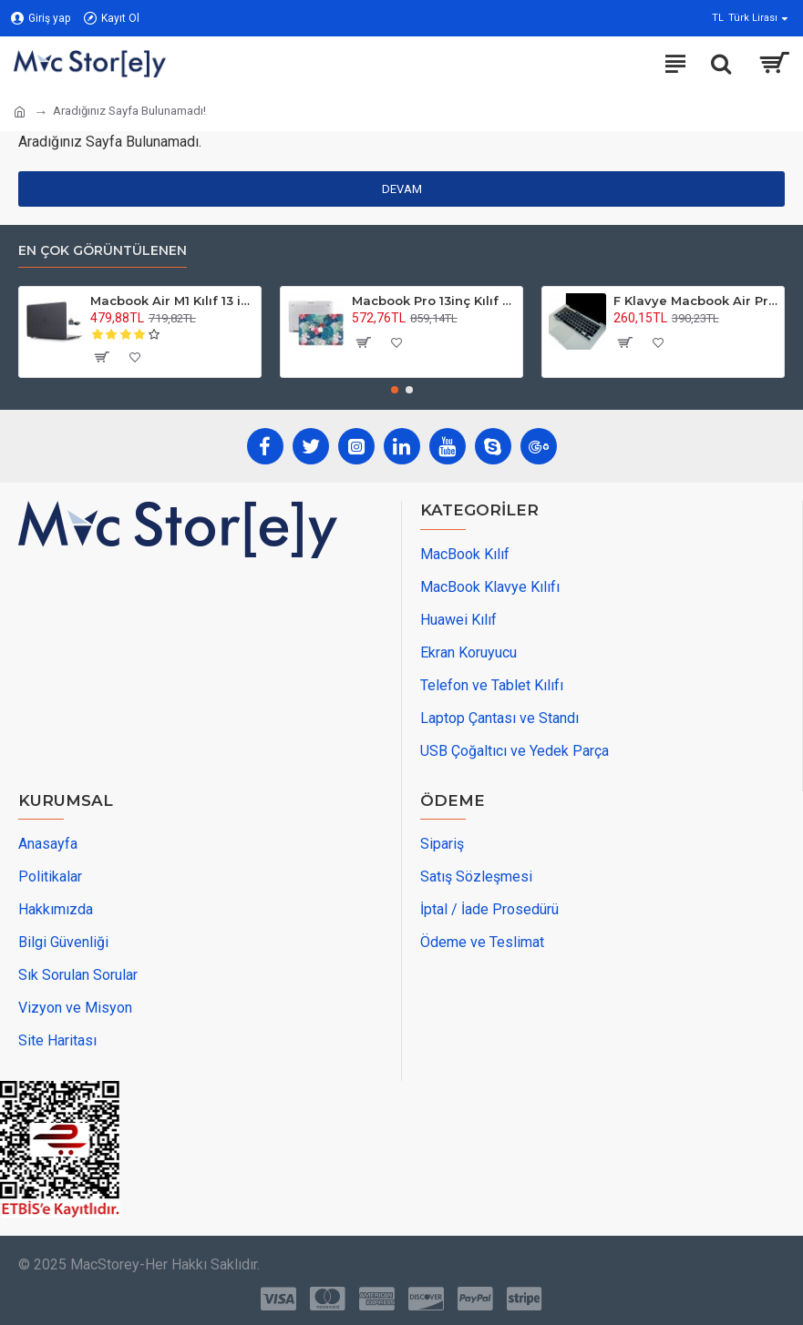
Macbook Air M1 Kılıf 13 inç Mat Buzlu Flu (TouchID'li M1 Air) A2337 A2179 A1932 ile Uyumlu (172, 300)
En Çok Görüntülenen (102, 251)
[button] (394, 389)
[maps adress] (155, 674)
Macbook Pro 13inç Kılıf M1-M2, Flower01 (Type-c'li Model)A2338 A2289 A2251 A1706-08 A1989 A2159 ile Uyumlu (434, 300)
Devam (402, 189)
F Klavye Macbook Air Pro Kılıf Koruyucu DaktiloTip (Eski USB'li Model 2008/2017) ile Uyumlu (695, 300)
